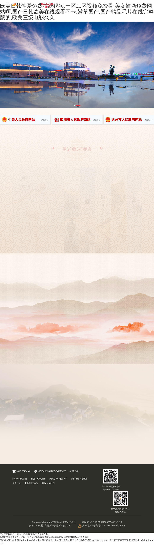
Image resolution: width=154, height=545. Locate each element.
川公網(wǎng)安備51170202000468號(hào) (101, 525)
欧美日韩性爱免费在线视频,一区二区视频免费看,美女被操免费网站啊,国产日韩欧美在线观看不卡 (44, 537)
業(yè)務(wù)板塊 (93, 5)
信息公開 (105, 5)
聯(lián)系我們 (129, 5)
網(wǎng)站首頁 (47, 5)
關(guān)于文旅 (61, 5)
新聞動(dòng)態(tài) (77, 5)
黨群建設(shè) (115, 5)
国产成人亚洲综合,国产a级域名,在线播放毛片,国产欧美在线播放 (29, 540)
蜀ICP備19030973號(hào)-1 (108, 522)
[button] (74, 105)
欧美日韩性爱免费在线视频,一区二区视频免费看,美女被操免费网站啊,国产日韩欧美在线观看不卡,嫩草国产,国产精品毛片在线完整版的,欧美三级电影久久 (77, 12)
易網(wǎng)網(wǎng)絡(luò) (57, 525)
